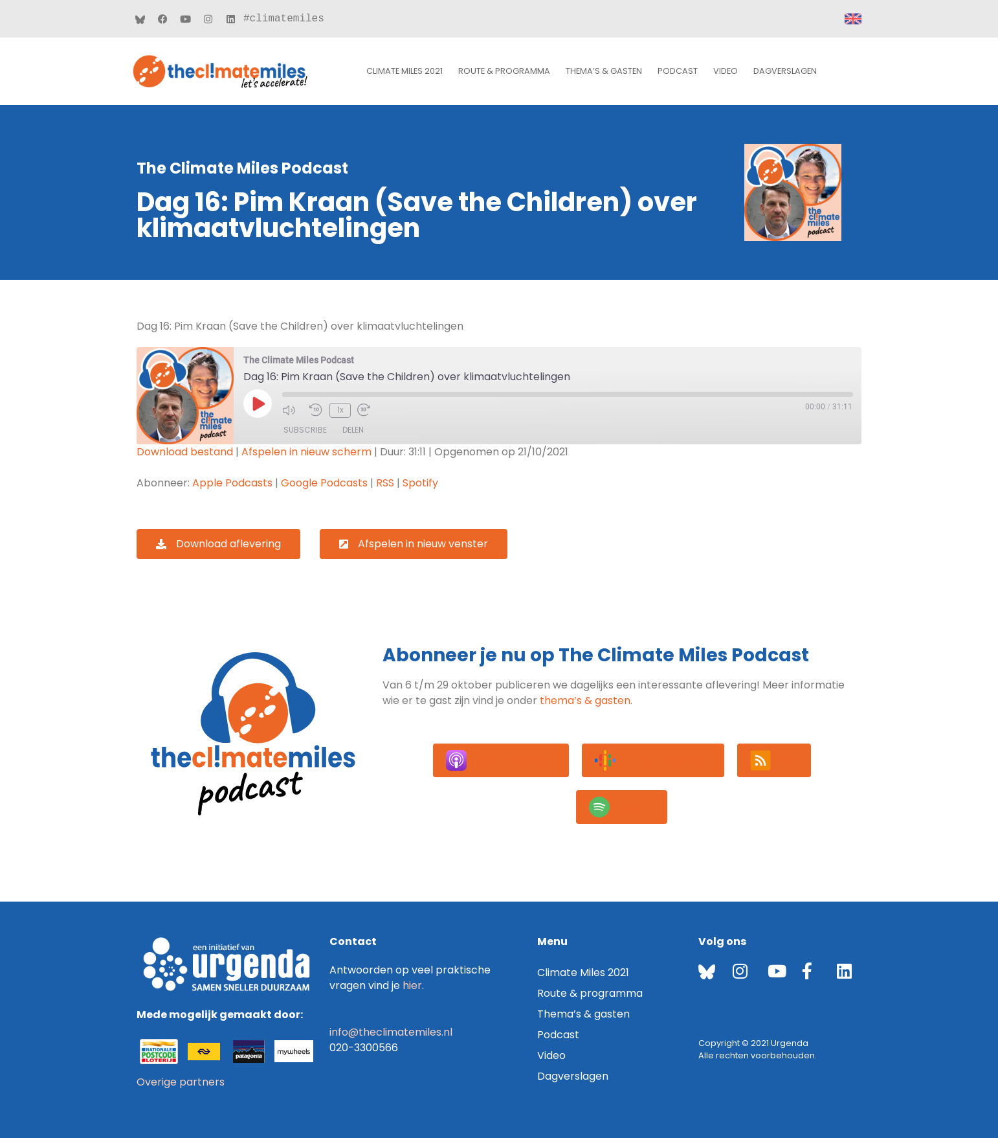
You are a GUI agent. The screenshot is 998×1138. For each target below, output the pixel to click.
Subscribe (305, 429)
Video (725, 70)
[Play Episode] (257, 403)
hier (412, 985)
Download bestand (185, 451)
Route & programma (504, 70)
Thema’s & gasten (604, 70)
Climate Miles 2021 (404, 70)
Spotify (420, 482)
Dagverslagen (785, 70)
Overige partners (181, 1082)
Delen (353, 429)
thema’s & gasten (585, 700)
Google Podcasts (324, 482)
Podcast (678, 70)
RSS (385, 482)
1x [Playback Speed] (340, 409)
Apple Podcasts (232, 482)
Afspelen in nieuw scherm (306, 451)
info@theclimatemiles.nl (390, 1032)
